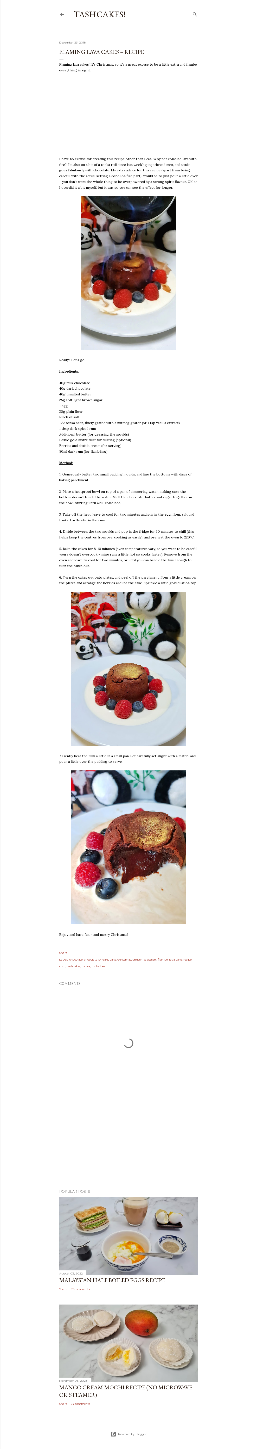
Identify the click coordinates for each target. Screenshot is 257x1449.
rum (62, 966)
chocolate (76, 959)
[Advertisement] (128, 1143)
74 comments (80, 1403)
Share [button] (63, 953)
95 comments (80, 1289)
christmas (124, 959)
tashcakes (73, 966)
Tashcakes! (99, 14)
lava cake (175, 959)
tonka (86, 966)
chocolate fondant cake (100, 959)
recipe (187, 959)
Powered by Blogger (128, 1434)
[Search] (195, 13)
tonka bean (99, 966)
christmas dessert (144, 959)
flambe (163, 959)
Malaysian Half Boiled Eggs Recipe (112, 1280)
